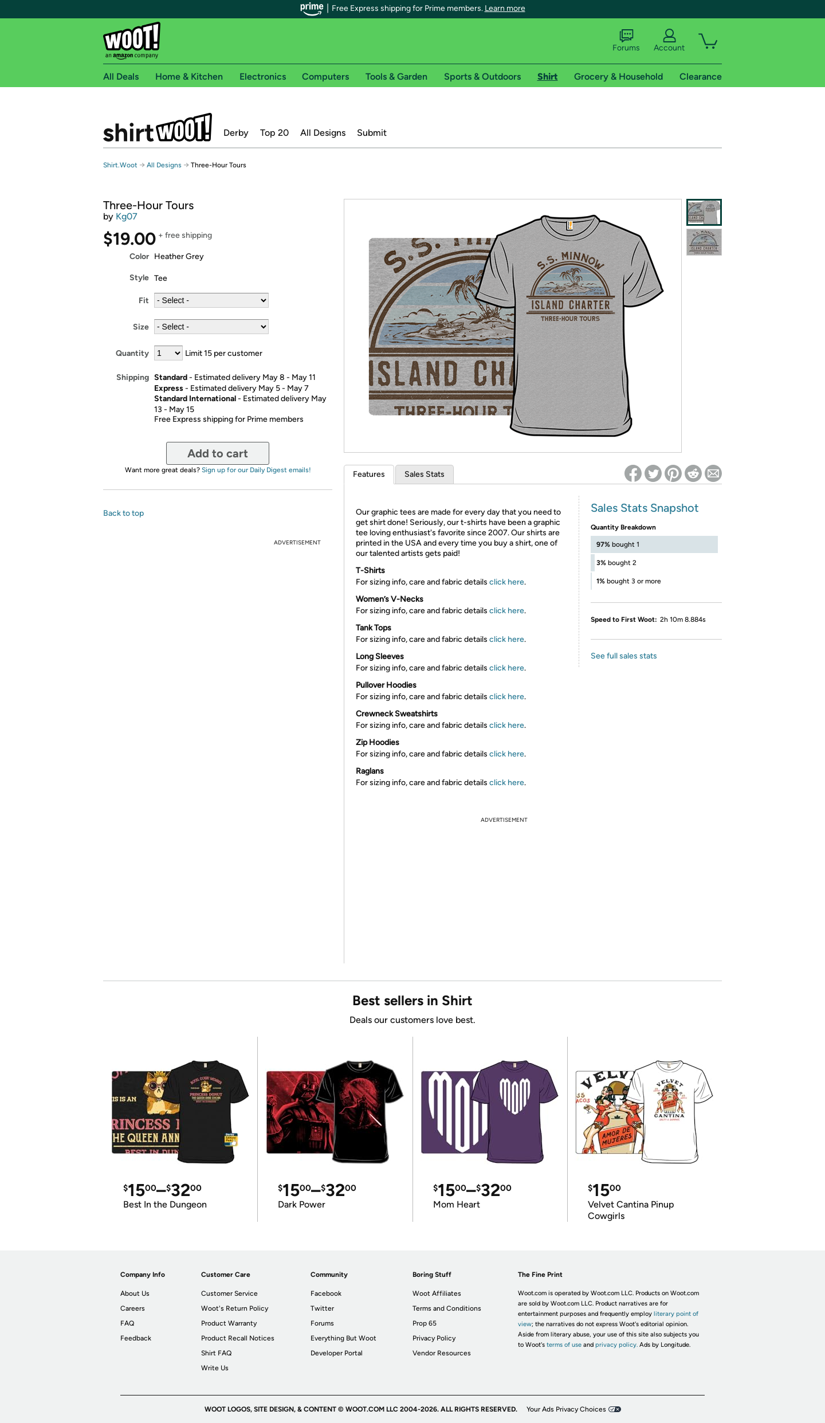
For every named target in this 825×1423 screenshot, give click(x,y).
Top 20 (274, 132)
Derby (236, 132)
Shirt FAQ (216, 1353)
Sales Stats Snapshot (645, 508)
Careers (132, 1308)
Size (141, 327)
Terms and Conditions (446, 1308)
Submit (372, 132)
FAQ (127, 1323)
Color (139, 256)
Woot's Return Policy (234, 1308)
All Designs (322, 132)
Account (669, 41)
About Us (135, 1293)
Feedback (135, 1338)
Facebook (326, 1293)
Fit (144, 300)
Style (139, 278)
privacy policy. (616, 1344)
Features (369, 474)
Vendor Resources (441, 1353)
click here (506, 582)
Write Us (215, 1368)
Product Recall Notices (237, 1338)
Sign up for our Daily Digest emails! (256, 470)
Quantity (132, 353)
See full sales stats (624, 656)
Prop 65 (424, 1323)
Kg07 (127, 216)
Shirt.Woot (157, 127)
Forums (626, 41)
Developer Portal (337, 1353)
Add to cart (217, 453)
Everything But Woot (343, 1338)
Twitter (322, 1308)
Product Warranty (229, 1323)
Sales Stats (424, 474)
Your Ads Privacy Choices (566, 1409)
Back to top (123, 513)
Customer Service (229, 1293)
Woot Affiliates (436, 1293)
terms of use (564, 1344)
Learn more (505, 8)
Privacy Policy (433, 1338)
